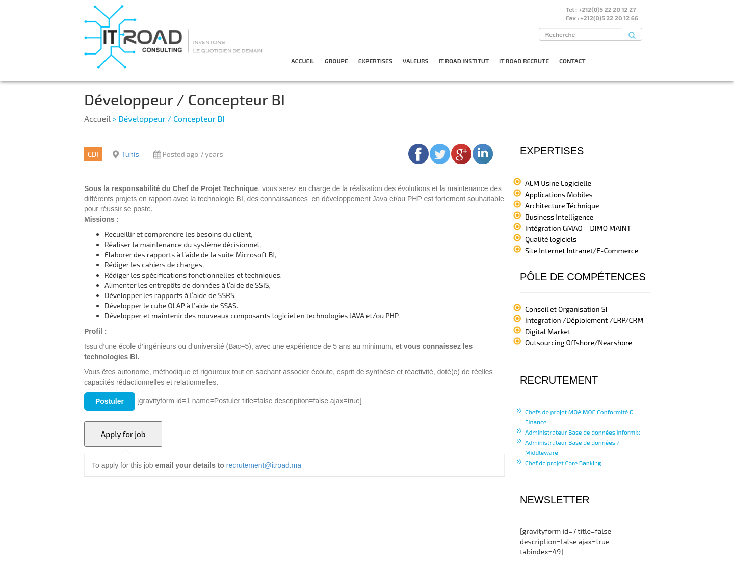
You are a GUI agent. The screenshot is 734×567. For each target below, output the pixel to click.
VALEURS (416, 60)
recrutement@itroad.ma (263, 465)
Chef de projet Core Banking (563, 462)
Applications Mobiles (559, 194)
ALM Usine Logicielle (558, 183)
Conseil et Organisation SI (566, 309)
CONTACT (572, 60)
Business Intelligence (559, 216)
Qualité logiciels (550, 239)
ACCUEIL (302, 60)
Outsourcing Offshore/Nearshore (578, 342)
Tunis (130, 154)
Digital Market (547, 331)
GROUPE (336, 60)
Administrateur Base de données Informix (582, 432)
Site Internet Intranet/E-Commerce (581, 250)
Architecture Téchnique (562, 205)
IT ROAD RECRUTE (524, 60)
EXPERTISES (375, 60)
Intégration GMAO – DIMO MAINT (578, 228)
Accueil (97, 118)
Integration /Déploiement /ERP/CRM (584, 320)
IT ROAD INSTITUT (463, 60)
